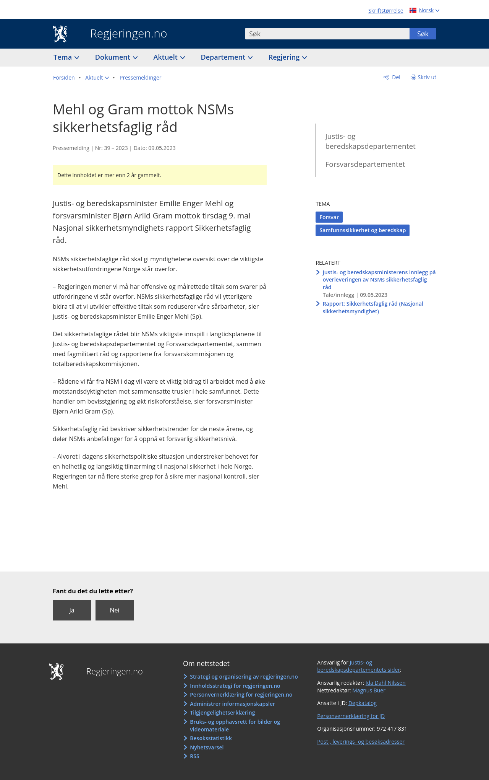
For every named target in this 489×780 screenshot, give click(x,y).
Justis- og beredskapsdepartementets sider (358, 666)
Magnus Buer (368, 690)
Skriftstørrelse (385, 10)
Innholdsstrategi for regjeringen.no (235, 685)
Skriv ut (427, 77)
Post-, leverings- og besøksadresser (361, 741)
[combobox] (327, 33)
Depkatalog (362, 703)
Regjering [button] (285, 57)
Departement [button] (224, 57)
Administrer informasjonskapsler (232, 703)
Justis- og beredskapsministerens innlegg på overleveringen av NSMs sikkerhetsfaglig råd (379, 280)
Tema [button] (63, 57)
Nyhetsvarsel (206, 747)
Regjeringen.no (123, 34)
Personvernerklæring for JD (351, 716)
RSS (194, 756)
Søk (423, 33)
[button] (97, 77)
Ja (71, 610)
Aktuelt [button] (167, 57)
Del (395, 77)
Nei (114, 610)
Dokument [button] (113, 57)
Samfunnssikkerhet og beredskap (362, 230)
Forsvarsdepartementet (365, 164)
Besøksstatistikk (211, 738)
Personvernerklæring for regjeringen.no (241, 694)
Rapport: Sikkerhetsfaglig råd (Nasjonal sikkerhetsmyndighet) (373, 307)
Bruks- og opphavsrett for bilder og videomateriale (235, 725)
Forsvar (329, 217)
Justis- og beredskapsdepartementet (370, 141)
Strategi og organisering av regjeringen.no (244, 676)
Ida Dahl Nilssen (386, 682)
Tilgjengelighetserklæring (222, 712)
